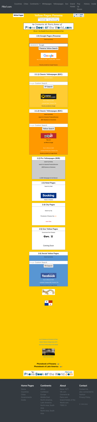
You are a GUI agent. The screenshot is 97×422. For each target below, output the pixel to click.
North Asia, (45, 405)
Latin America (46, 403)
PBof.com (7, 6)
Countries (18, 4)
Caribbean (45, 392)
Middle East (45, 397)
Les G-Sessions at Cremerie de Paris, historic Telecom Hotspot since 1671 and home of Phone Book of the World (48, 342)
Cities (26, 4)
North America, (46, 400)
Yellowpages (58, 4)
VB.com (63, 392)
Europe (43, 394)
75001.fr (63, 405)
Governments (26, 397)
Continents (34, 4)
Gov (66, 4)
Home (23, 389)
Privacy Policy (84, 397)
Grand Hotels (72, 5)
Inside (23, 400)
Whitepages (47, 4)
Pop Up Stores (79, 6)
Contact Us (83, 389)
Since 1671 (64, 389)
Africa (43, 389)
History (87, 4)
